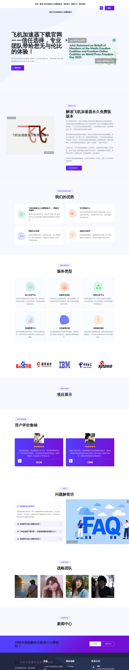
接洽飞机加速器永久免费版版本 (60, 12)
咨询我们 (95, 644)
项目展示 (67, 4)
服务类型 (82, 4)
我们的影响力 (74, 168)
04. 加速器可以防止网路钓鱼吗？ (39, 539)
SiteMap (69, 666)
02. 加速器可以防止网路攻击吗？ (39, 524)
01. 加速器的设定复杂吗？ (39, 505)
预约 (109, 8)
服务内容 (18, 68)
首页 (36, 4)
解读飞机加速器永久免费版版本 (51, 4)
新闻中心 (74, 4)
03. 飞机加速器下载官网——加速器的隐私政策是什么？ (39, 531)
